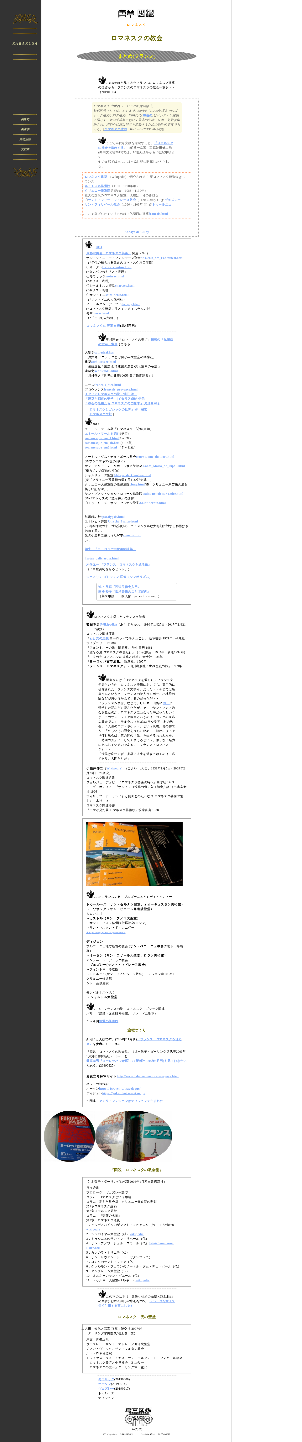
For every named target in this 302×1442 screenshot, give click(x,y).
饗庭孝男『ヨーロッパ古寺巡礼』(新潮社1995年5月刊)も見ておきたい (136, 1060)
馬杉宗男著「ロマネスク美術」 (108, 253)
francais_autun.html (116, 267)
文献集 (25, 149)
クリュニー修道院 (97, 190)
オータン (104, 1384)
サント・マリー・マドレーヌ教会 (112, 200)
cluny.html (137, 484)
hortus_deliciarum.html (102, 558)
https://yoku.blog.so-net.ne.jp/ (123, 1093)
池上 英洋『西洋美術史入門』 (119, 587)
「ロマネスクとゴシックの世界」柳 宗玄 (116, 409)
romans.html (132, 535)
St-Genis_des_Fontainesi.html (162, 258)
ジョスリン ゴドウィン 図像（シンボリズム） (119, 577)
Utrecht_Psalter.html (123, 521)
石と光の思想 (99, 638)
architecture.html (103, 361)
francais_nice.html (107, 384)
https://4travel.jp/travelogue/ (120, 1088)
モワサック (106, 1379)
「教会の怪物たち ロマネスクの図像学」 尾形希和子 (122, 403)
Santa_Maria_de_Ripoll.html (164, 466)
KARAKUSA (25, 43)
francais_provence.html (121, 389)
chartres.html (125, 285)
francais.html (158, 213)
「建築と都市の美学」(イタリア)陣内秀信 (115, 398)
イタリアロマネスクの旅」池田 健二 (111, 394)
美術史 (25, 119)
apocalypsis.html (113, 516)
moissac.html (115, 276)
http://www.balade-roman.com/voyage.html (148, 1076)
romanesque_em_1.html (102, 438)
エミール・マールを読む (102, 433)
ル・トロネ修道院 (97, 186)
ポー (166, 703)
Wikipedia (114, 768)
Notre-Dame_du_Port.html (155, 456)
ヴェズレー (173, 200)
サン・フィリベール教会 (102, 204)
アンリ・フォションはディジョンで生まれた (131, 1101)
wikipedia (93, 1229)
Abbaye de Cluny (136, 231)
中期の (147, 115)
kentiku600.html (106, 371)
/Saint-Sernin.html (152, 503)
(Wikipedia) (108, 624)
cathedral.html (105, 352)
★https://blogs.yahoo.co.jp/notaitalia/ (105, 932)
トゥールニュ (161, 204)
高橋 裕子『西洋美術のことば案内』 (124, 591)
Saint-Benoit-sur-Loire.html (163, 493)
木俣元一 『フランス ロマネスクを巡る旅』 (118, 564)
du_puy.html (131, 304)
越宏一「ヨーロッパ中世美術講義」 (110, 549)
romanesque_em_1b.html (103, 442)
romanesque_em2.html (101, 447)
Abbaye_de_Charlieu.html (132, 475)
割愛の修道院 (108, 1021)
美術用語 (25, 139)
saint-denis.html (117, 294)
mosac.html (101, 313)
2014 (99, 247)
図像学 (25, 129)
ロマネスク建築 (115, 129)
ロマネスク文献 (101, 414)
